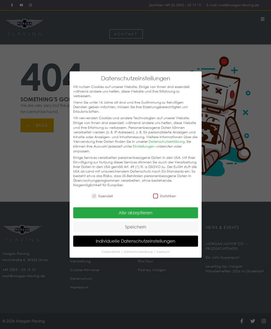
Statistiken (164, 190)
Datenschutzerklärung (167, 136)
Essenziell (102, 190)
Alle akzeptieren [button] (135, 207)
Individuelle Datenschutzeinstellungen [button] (135, 235)
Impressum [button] (163, 246)
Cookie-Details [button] (111, 246)
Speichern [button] (135, 221)
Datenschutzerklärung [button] (138, 246)
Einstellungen (144, 140)
